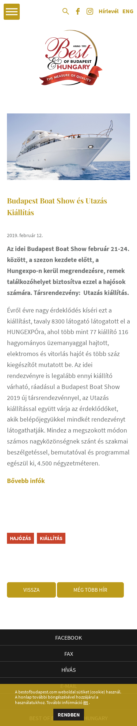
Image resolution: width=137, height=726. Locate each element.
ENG (127, 11)
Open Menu (12, 12)
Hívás (68, 669)
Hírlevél (109, 11)
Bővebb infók (26, 480)
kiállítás (51, 538)
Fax (68, 653)
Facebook (68, 637)
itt (85, 702)
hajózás (20, 538)
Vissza (31, 589)
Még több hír (90, 589)
